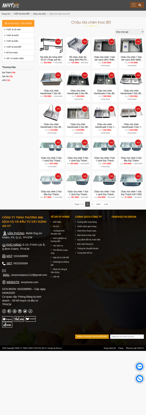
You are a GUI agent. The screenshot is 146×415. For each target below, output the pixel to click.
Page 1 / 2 (78, 204)
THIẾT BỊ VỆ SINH (12, 29)
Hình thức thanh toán (86, 231)
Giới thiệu (57, 222)
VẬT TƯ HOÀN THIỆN (14, 58)
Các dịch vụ (58, 245)
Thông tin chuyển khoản (88, 248)
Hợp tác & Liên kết (61, 257)
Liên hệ (56, 277)
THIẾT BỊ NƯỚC (11, 35)
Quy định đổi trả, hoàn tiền (88, 239)
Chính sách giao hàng (86, 226)
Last (106, 204)
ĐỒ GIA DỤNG (11, 53)
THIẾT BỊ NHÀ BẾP (12, 47)
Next (98, 204)
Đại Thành (8, 72)
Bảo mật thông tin (85, 244)
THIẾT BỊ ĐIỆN (11, 41)
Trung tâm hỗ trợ (84, 253)
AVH (6, 80)
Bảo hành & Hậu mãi (86, 235)
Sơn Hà (7, 76)
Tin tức (56, 226)
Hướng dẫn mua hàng (87, 222)
